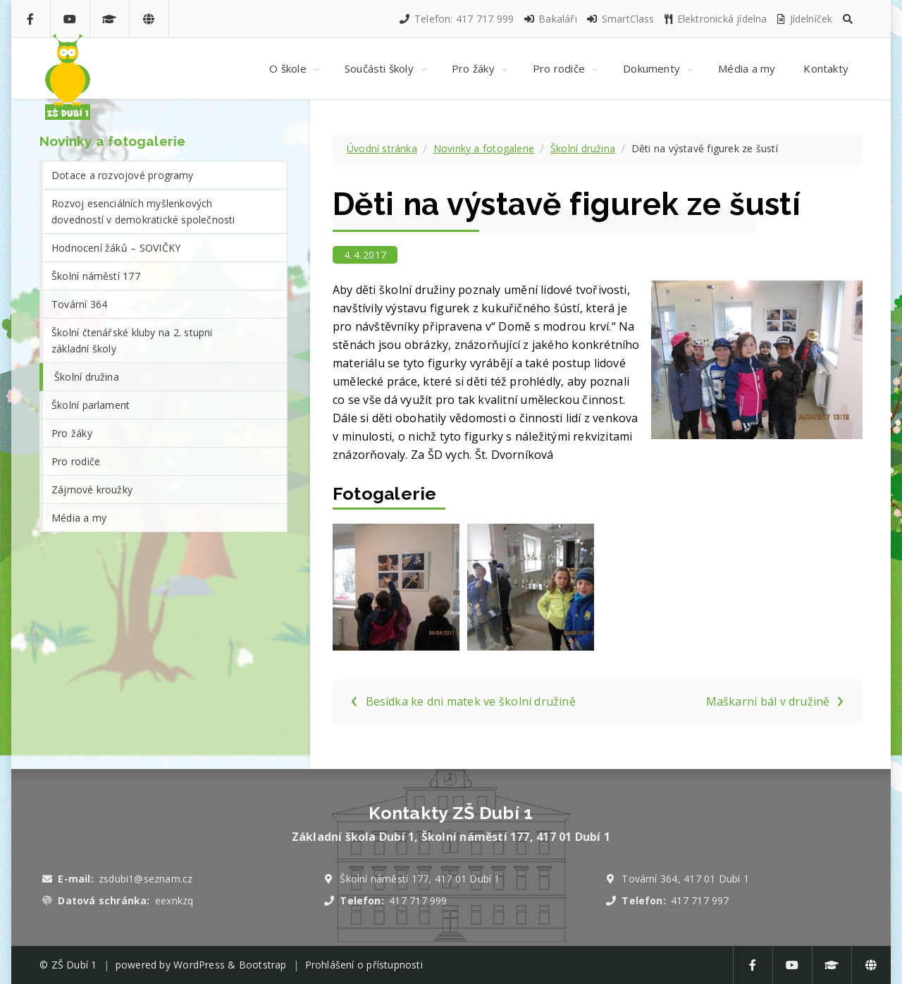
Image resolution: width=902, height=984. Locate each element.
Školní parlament (90, 405)
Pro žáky (71, 433)
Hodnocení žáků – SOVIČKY (115, 247)
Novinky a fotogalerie (483, 148)
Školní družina (582, 148)
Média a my (78, 517)
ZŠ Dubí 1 (74, 964)
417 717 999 (418, 900)
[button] (848, 18)
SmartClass (620, 18)
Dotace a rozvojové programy (122, 175)
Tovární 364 (79, 304)
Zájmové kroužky (91, 489)
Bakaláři (550, 18)
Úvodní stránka (382, 148)
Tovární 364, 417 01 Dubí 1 (685, 878)
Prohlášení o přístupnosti (364, 964)
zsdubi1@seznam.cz (145, 878)
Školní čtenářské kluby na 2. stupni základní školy (132, 340)
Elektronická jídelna (715, 18)
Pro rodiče (75, 461)
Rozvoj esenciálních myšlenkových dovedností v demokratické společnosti (143, 211)
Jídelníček (804, 18)
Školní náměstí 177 (95, 276)
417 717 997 (700, 900)
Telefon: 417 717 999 (456, 18)
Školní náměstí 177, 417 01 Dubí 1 (420, 878)
